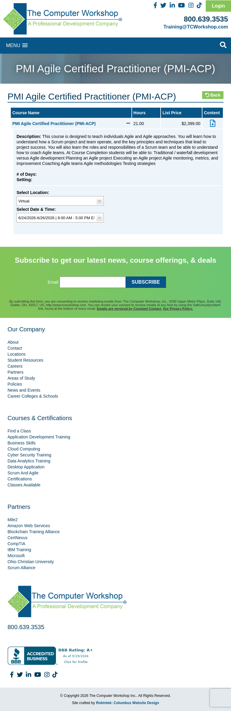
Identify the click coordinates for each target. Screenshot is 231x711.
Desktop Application (26, 467)
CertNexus (17, 537)
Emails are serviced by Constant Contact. (129, 308)
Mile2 (12, 519)
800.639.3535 (206, 19)
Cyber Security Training (29, 455)
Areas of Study (21, 378)
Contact (15, 348)
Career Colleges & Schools (33, 396)
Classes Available (24, 484)
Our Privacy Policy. (178, 308)
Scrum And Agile (23, 473)
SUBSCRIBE (146, 282)
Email (53, 282)
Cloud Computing (24, 449)
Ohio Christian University (31, 561)
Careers (15, 366)
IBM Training (19, 549)
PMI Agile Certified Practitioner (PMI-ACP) (71, 123)
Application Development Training (39, 437)
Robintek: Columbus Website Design (127, 703)
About (13, 342)
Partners (15, 372)
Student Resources (25, 360)
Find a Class (19, 431)
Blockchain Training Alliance (34, 531)
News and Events (24, 390)
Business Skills (21, 443)
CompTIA (16, 543)
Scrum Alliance (21, 567)
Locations (17, 354)
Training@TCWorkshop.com (196, 26)
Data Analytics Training (29, 461)
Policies (15, 384)
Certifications (20, 478)
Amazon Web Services (29, 525)
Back (212, 95)
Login (218, 5)
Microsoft (16, 555)
